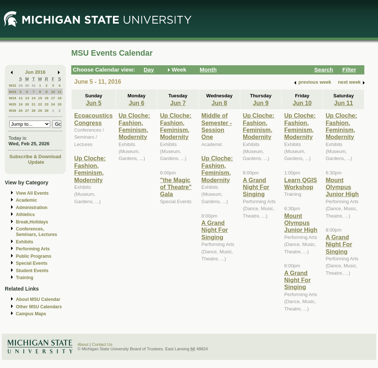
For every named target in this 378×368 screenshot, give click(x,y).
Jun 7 (178, 103)
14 (33, 98)
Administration (31, 207)
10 (53, 92)
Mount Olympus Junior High (300, 222)
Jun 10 (302, 103)
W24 (12, 98)
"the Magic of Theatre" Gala (176, 187)
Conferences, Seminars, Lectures (36, 231)
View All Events (32, 193)
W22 (12, 85)
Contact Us (102, 344)
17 (53, 98)
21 (33, 104)
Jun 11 (343, 103)
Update (36, 162)
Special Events (31, 263)
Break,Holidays (32, 222)
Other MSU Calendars (39, 306)
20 (27, 104)
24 (53, 104)
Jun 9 (260, 103)
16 (47, 98)
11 (60, 92)
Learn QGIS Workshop (300, 183)
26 (20, 110)
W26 (12, 110)
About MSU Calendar (38, 299)
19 (20, 104)
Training (24, 277)
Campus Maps (31, 313)
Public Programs (33, 256)
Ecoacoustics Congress (93, 119)
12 (20, 98)
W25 (12, 104)
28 (33, 110)
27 (27, 110)
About (83, 344)
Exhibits (24, 241)
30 (27, 85)
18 (60, 98)
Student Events (32, 270)
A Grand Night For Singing (215, 229)
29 (20, 85)
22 (40, 104)
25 (60, 104)
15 (40, 98)
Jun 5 (94, 103)
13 (27, 98)
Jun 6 (136, 103)
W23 (12, 92)
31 (33, 85)
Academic (26, 200)
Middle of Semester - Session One (217, 126)
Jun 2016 (35, 72)
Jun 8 (219, 103)
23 (47, 104)
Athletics (25, 214)
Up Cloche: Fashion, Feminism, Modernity (90, 169)
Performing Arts (33, 248)
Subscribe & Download (35, 156)
